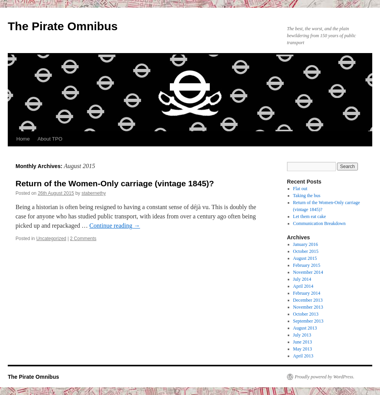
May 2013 (302, 349)
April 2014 (303, 286)
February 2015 (306, 265)
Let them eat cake (309, 216)
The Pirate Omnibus (62, 26)
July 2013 (302, 335)
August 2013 (305, 328)
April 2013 (303, 356)
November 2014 (308, 272)
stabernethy (93, 193)
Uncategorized (51, 238)
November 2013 (308, 307)
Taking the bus (306, 195)
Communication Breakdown (319, 223)
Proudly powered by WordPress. (324, 377)
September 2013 (308, 321)
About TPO (50, 139)
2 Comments (83, 238)
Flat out (300, 188)
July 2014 (302, 279)
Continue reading (115, 225)
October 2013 (306, 314)
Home (23, 139)
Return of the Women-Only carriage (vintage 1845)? (115, 183)
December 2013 (308, 300)
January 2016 (305, 244)
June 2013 (302, 342)
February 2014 (306, 293)
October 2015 (306, 251)
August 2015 (305, 258)
